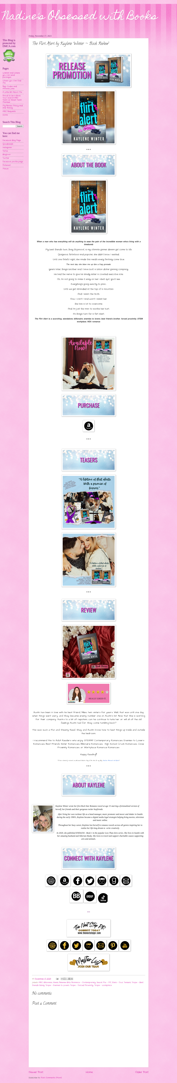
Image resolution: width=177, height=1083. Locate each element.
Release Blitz (64, 982)
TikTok (5, 151)
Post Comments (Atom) (51, 1078)
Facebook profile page (13, 161)
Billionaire (48, 982)
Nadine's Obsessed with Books (80, 17)
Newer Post (36, 1072)
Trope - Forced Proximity (81, 985)
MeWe (5, 169)
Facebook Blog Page (12, 140)
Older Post (141, 1072)
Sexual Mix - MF (104, 982)
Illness (55, 982)
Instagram (7, 147)
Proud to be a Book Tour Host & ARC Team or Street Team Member (12, 98)
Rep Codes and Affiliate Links (10, 87)
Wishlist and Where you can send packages (11, 75)
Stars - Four (117, 982)
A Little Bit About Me (12, 92)
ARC (41, 982)
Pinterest (7, 165)
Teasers (127, 982)
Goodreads (8, 144)
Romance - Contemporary (83, 982)
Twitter (6, 158)
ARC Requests (9, 111)
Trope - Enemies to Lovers (57, 985)
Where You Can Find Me (12, 82)
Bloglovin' (7, 154)
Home (89, 1072)
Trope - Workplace (103, 985)
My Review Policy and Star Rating (13, 106)
